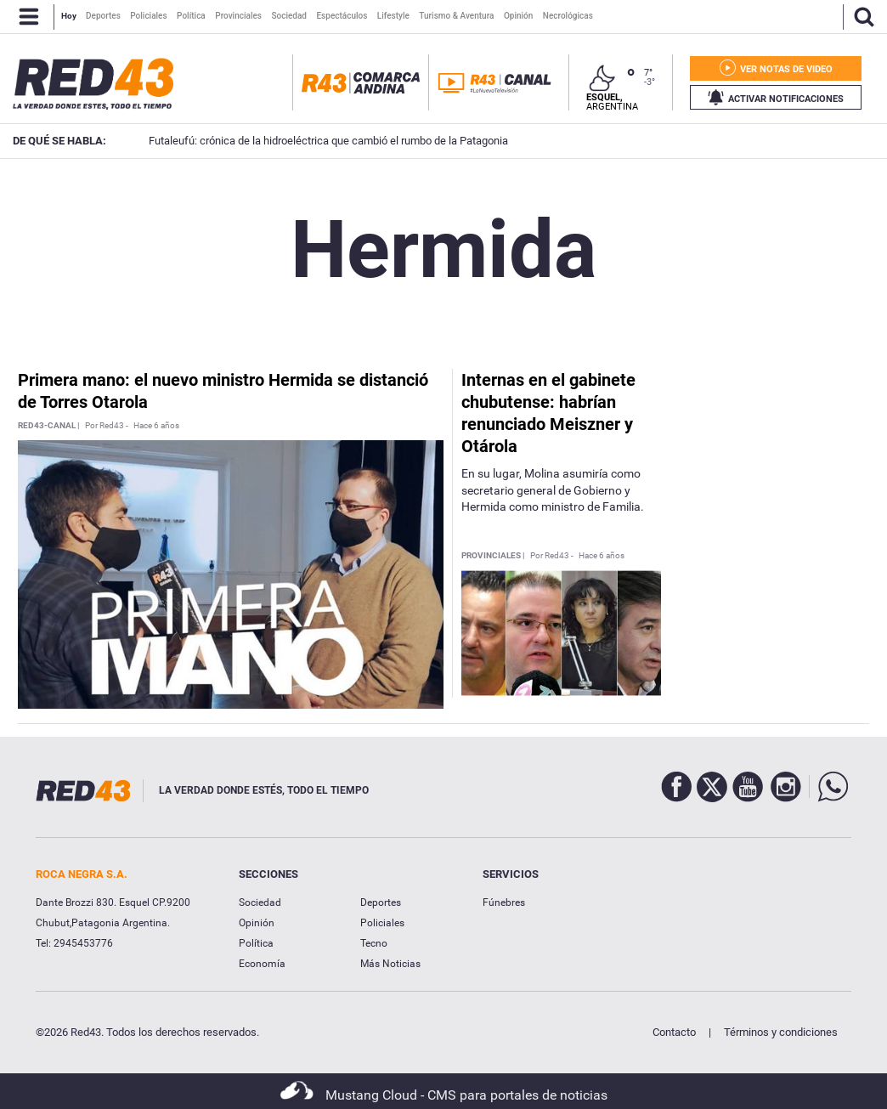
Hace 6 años (156, 426)
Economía (262, 964)
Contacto (674, 1032)
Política (256, 943)
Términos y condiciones (781, 1032)
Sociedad (260, 902)
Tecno (373, 943)
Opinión (256, 923)
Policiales (382, 923)
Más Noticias (390, 964)
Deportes (380, 902)
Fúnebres (504, 902)
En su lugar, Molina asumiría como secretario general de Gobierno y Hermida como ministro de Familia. (552, 490)
